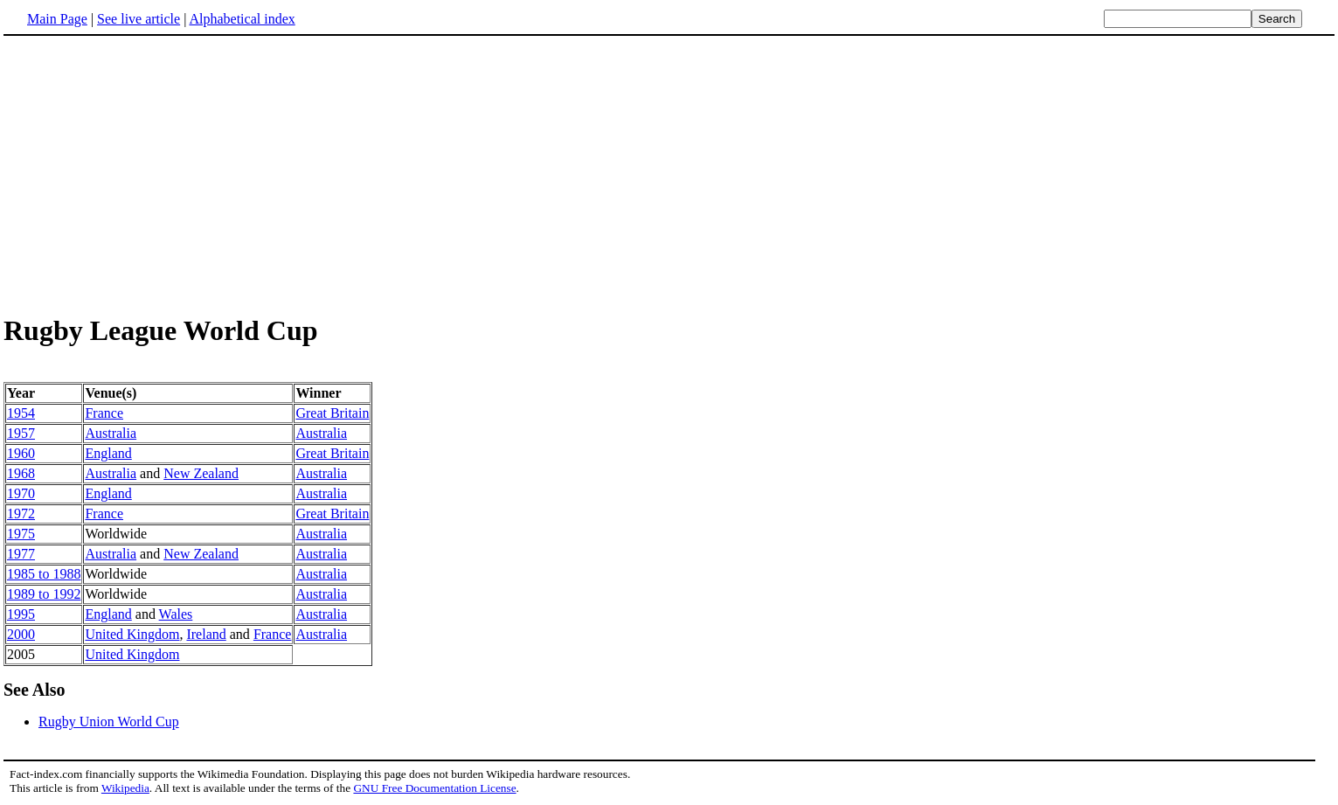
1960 (21, 453)
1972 (21, 513)
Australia (110, 433)
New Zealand (201, 473)
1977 (21, 553)
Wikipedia (125, 788)
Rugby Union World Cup (108, 721)
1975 (21, 533)
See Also (34, 689)
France (104, 413)
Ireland (205, 634)
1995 (21, 614)
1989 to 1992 (43, 593)
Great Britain (332, 413)
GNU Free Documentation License (434, 788)
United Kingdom (132, 634)
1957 (21, 433)
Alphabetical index (242, 18)
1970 (21, 493)
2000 (21, 634)
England (108, 453)
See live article (138, 18)
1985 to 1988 (43, 573)
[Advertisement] (150, 174)
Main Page (57, 18)
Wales (176, 614)
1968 (21, 473)
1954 (21, 413)
